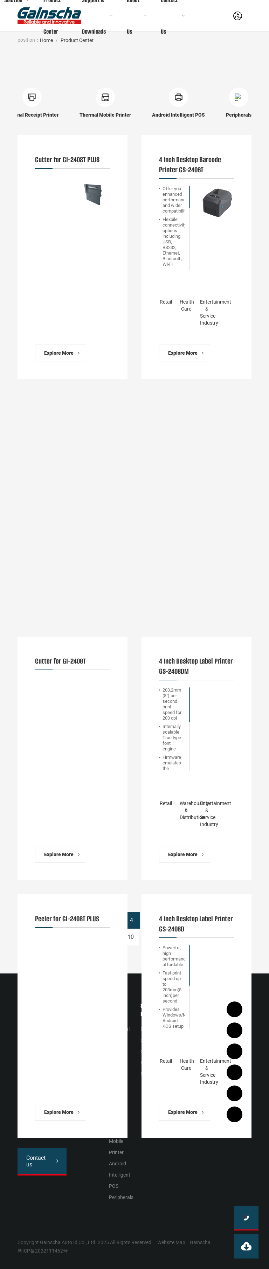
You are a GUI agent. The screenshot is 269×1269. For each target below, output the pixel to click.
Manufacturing (85, 1043)
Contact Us (208, 1034)
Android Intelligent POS (119, 1175)
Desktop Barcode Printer (118, 1074)
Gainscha (200, 1242)
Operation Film (151, 1057)
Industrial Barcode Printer (119, 1040)
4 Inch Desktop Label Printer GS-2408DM (196, 666)
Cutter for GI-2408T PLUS (67, 159)
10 (130, 937)
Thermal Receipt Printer (118, 1108)
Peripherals (121, 1197)
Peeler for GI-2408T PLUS (67, 919)
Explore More (59, 353)
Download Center (151, 1034)
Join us (207, 1051)
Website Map (171, 1242)
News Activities (181, 1048)
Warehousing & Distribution (84, 1060)
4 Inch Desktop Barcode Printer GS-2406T (190, 164)
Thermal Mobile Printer (118, 1141)
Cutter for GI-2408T (60, 661)
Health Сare (82, 1032)
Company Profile (181, 1026)
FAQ (145, 1074)
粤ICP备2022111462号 (43, 1251)
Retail (75, 1021)
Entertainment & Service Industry (85, 1088)
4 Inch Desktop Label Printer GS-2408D (196, 924)
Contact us (36, 1161)
